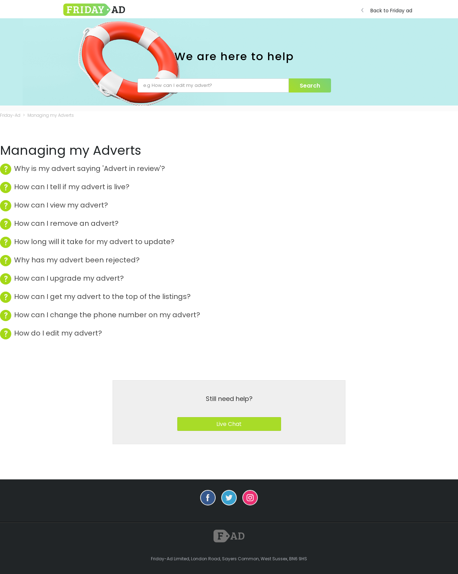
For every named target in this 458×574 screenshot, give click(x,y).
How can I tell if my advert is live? (71, 187)
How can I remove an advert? (66, 223)
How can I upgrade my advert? (69, 278)
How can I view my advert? (61, 205)
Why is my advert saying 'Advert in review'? (89, 168)
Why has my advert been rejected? (77, 260)
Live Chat (229, 424)
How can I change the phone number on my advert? (107, 315)
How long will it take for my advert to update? (94, 242)
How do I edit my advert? (58, 333)
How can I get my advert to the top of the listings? (102, 296)
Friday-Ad (10, 115)
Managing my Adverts (50, 115)
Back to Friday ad (388, 10)
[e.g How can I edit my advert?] (213, 85)
